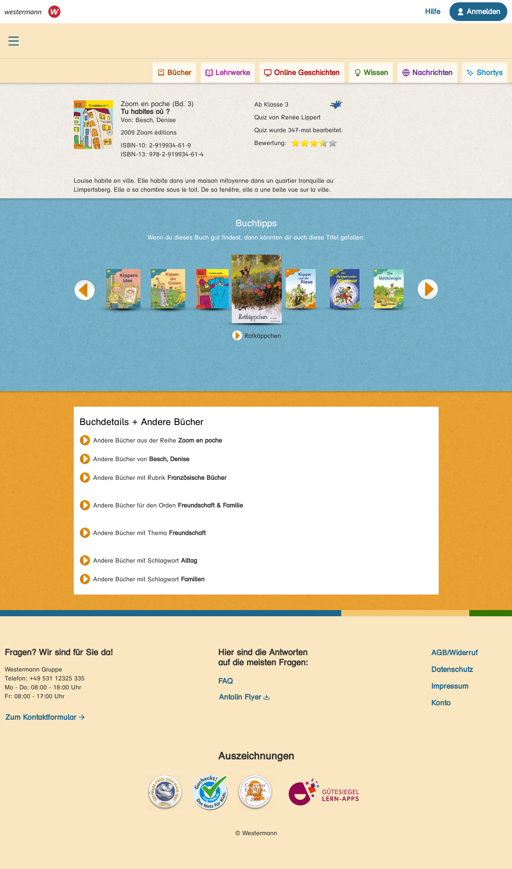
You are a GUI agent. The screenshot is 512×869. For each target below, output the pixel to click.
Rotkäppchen (263, 335)
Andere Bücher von (141, 459)
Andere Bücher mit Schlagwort (145, 560)
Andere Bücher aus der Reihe (157, 440)
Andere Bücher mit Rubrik (159, 477)
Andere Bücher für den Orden (168, 505)
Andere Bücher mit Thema (149, 533)
